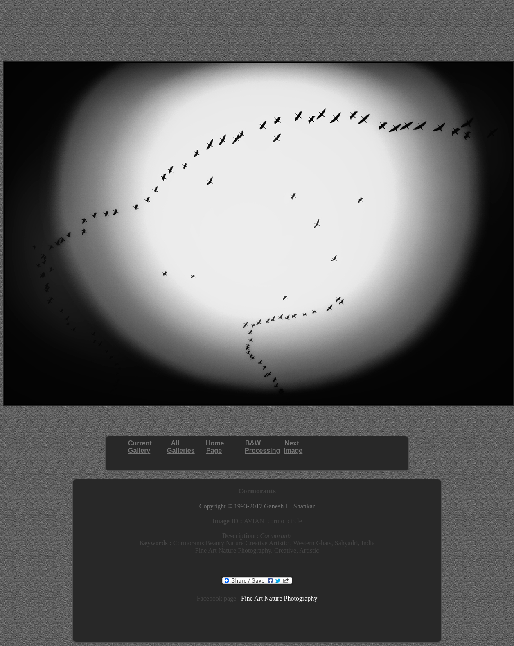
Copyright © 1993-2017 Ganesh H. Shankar (257, 506)
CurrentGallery (140, 447)
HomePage (215, 447)
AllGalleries (181, 447)
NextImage (293, 447)
